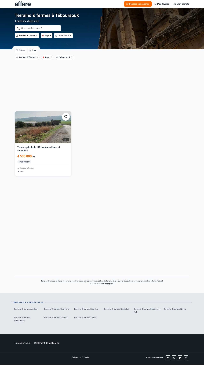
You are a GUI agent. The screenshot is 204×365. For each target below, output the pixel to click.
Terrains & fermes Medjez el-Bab (147, 310)
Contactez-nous (22, 343)
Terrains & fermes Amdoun (26, 309)
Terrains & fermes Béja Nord (57, 309)
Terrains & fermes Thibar (85, 318)
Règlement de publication (46, 343)
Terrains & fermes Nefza (175, 309)
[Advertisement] (102, 87)
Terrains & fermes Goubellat (116, 309)
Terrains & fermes (27, 35)
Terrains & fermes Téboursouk (22, 319)
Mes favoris (161, 4)
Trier (32, 50)
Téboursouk (63, 35)
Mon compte (181, 4)
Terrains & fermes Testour (56, 318)
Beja (46, 35)
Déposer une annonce (137, 4)
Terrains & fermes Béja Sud (86, 309)
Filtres (20, 50)
